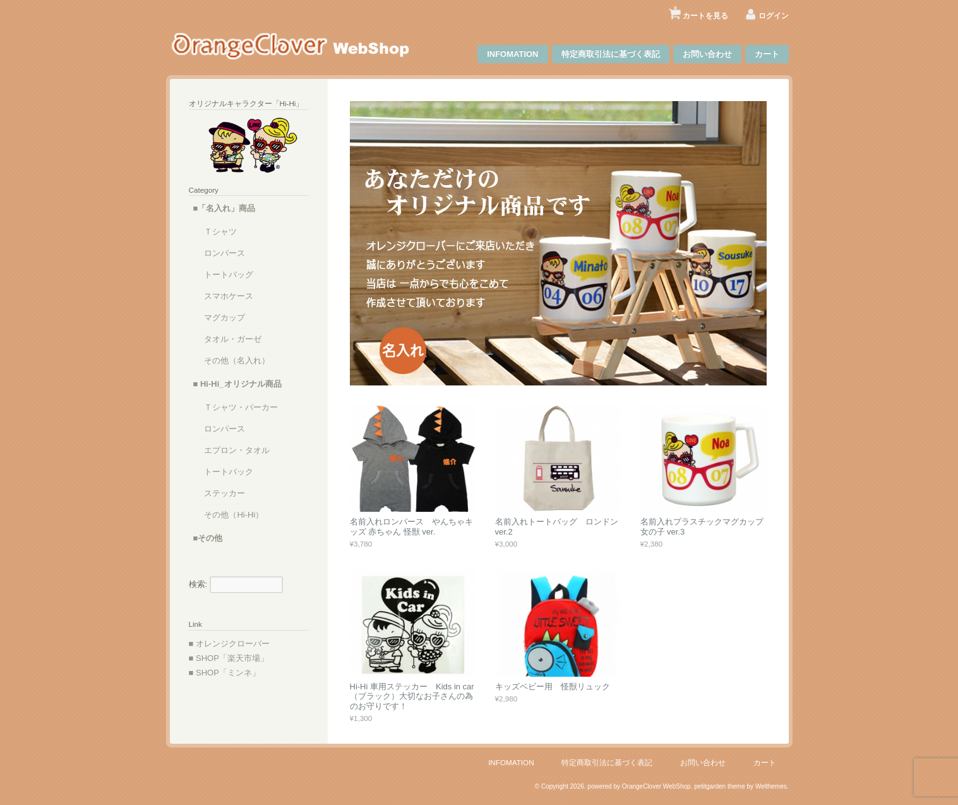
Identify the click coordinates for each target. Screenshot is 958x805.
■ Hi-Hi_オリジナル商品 (237, 384)
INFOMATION (512, 54)
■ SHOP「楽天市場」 (228, 658)
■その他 (208, 538)
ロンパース (224, 253)
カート (767, 54)
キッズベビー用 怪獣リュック (552, 686)
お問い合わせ (707, 54)
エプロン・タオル (237, 450)
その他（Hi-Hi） (233, 514)
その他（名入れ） (237, 360)
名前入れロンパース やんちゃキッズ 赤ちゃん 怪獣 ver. (411, 526)
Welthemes (771, 786)
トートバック (228, 471)
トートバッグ (228, 274)
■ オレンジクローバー (229, 643)
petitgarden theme (719, 786)
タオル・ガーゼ (232, 339)
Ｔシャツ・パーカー (241, 407)
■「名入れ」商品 (224, 208)
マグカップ (224, 317)
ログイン (773, 15)
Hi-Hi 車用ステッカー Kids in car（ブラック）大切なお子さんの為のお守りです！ (412, 696)
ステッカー (224, 493)
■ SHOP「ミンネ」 (224, 672)
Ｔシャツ (220, 231)
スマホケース (228, 296)
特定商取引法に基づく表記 (610, 54)
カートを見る (701, 11)
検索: (198, 584)
